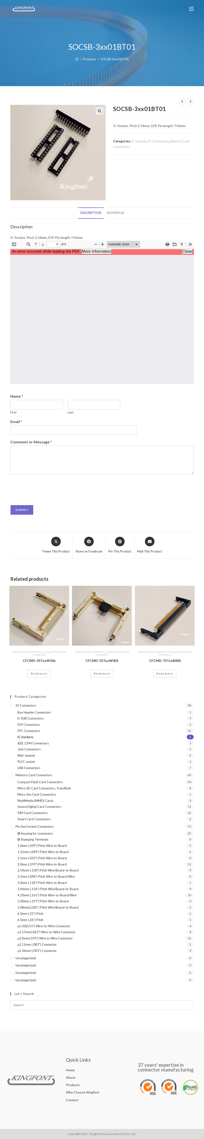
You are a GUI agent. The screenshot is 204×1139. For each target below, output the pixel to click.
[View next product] (190, 101)
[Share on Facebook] (89, 545)
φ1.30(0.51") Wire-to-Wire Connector (44, 926)
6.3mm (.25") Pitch (30, 914)
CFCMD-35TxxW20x (39, 661)
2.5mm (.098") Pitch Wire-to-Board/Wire (46, 876)
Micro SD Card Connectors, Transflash (44, 788)
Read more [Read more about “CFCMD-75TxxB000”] (164, 673)
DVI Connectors (28, 724)
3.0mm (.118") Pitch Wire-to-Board (42, 883)
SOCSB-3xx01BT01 (115, 59)
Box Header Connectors (34, 712)
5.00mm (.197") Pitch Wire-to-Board (43, 901)
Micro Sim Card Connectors (36, 794)
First (13, 412)
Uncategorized (26, 958)
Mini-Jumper (26, 755)
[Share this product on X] (56, 545)
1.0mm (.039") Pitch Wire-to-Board (42, 846)
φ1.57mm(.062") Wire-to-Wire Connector (46, 932)
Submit (21, 510)
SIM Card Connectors (32, 813)
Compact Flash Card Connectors (49, 653)
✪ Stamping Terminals (32, 839)
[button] (99, 111)
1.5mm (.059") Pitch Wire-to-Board (42, 858)
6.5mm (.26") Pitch (30, 920)
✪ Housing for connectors (35, 833)
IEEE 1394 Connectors (33, 743)
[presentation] (46, 497)
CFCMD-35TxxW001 (101, 661)
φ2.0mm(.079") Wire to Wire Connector (45, 938)
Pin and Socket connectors (35, 826)
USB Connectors (28, 768)
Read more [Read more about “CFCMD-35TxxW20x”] (39, 673)
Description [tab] (90, 213)
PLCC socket (26, 762)
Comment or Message (31, 442)
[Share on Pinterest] (119, 545)
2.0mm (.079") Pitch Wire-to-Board (42, 864)
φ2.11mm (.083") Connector (37, 944)
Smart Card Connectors (33, 819)
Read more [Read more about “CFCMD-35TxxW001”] (102, 673)
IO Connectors (158, 141)
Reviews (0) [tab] (115, 213)
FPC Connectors (28, 731)
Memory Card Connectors (27, 651)
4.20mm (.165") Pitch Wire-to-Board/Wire (47, 895)
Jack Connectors (29, 749)
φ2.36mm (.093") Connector (37, 951)
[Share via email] (149, 545)
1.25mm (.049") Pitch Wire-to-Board (43, 852)
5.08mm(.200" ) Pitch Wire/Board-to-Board (47, 907)
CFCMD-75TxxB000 (165, 661)
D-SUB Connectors (30, 718)
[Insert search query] (102, 1005)
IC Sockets (139, 141)
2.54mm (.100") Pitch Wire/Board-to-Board (47, 870)
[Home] (76, 59)
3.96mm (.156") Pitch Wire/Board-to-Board (47, 889)
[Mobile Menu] (191, 9)
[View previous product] (182, 101)
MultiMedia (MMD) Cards (35, 801)
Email (16, 421)
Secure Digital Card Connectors (39, 807)
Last (70, 412)
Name (16, 396)
